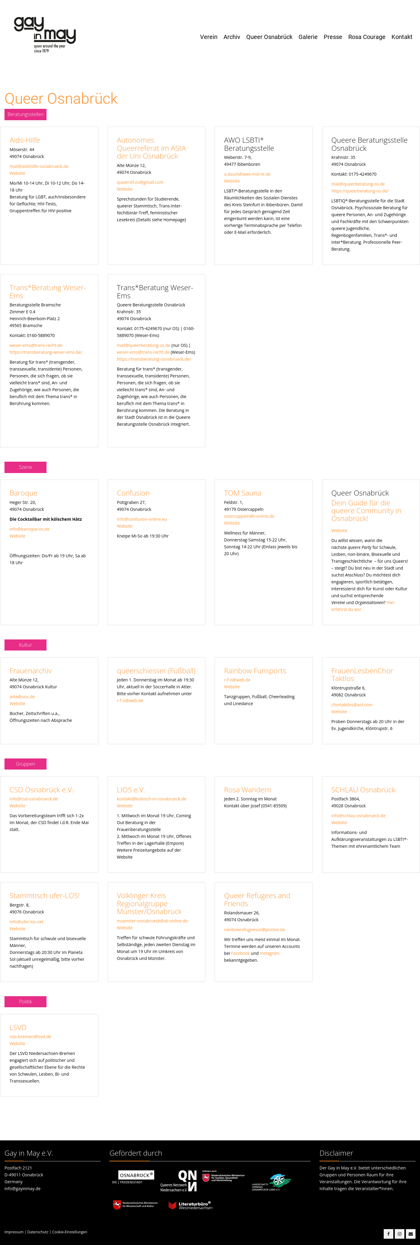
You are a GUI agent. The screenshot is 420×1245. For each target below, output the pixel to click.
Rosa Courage (367, 36)
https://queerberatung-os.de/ (360, 191)
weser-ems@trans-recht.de (36, 345)
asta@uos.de (22, 696)
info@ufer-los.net (27, 922)
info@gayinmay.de (22, 1188)
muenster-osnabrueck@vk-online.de (152, 921)
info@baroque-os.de (30, 529)
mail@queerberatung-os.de (358, 184)
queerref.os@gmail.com (140, 182)
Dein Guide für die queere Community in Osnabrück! (367, 510)
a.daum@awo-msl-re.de (247, 174)
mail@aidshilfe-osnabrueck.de (39, 166)
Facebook (240, 953)
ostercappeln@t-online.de (249, 516)
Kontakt (402, 36)
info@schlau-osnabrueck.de (359, 815)
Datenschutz (37, 1232)
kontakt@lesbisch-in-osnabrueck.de (152, 799)
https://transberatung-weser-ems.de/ (46, 352)
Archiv (232, 36)
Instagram (270, 953)
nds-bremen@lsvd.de (30, 1036)
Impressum (13, 1232)
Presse (333, 36)
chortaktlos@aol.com (352, 704)
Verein (209, 36)
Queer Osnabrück (269, 36)
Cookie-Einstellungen (69, 1232)
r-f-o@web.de (130, 700)
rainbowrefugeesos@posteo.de (254, 929)
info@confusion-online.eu (142, 519)
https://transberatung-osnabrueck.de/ (154, 359)
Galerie (308, 36)
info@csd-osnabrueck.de (34, 799)
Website (17, 173)
